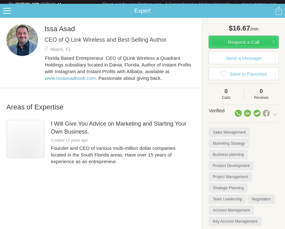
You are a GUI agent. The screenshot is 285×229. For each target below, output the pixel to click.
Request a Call (243, 46)
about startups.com (258, 4)
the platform (35, 4)
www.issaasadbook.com (70, 82)
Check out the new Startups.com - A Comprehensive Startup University (166, 4)
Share (278, 15)
